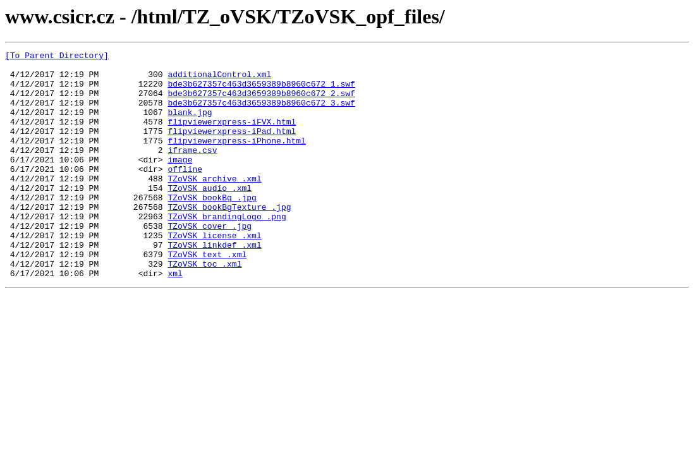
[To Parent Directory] (57, 57)
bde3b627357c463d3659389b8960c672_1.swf (261, 91)
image (179, 182)
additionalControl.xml (219, 79)
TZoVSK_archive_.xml (214, 204)
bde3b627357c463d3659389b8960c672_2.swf (261, 102)
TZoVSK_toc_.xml (204, 307)
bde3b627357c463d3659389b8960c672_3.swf (261, 113)
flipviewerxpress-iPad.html (231, 148)
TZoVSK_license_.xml (214, 273)
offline (184, 193)
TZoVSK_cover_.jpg (209, 261)
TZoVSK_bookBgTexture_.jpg (229, 239)
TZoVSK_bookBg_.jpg (211, 227)
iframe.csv (192, 170)
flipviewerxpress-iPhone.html (236, 159)
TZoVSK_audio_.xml (209, 216)
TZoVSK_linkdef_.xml (214, 284)
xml (174, 318)
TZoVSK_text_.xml (207, 295)
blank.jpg (189, 125)
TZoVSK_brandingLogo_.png (226, 250)
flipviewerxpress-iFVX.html (231, 136)
